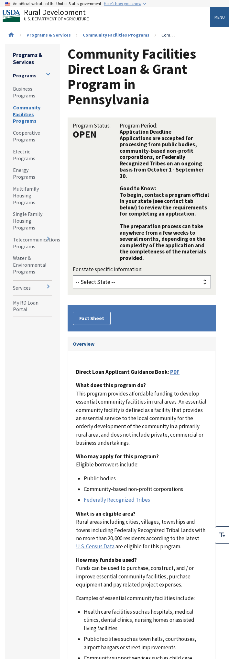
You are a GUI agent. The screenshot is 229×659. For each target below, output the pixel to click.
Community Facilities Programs (116, 35)
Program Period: (138, 125)
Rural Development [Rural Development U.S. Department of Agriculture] (51, 16)
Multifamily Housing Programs (26, 195)
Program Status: (92, 125)
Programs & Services (49, 35)
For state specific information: (107, 269)
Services (22, 288)
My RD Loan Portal (25, 306)
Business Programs (24, 92)
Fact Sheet (91, 318)
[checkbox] (222, 518)
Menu (219, 17)
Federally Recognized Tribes (117, 499)
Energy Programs (24, 173)
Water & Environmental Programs (30, 265)
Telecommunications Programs (32, 243)
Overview (83, 344)
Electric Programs (24, 155)
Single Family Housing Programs (27, 221)
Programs (25, 75)
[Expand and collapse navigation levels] (48, 74)
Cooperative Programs (26, 136)
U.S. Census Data (95, 546)
